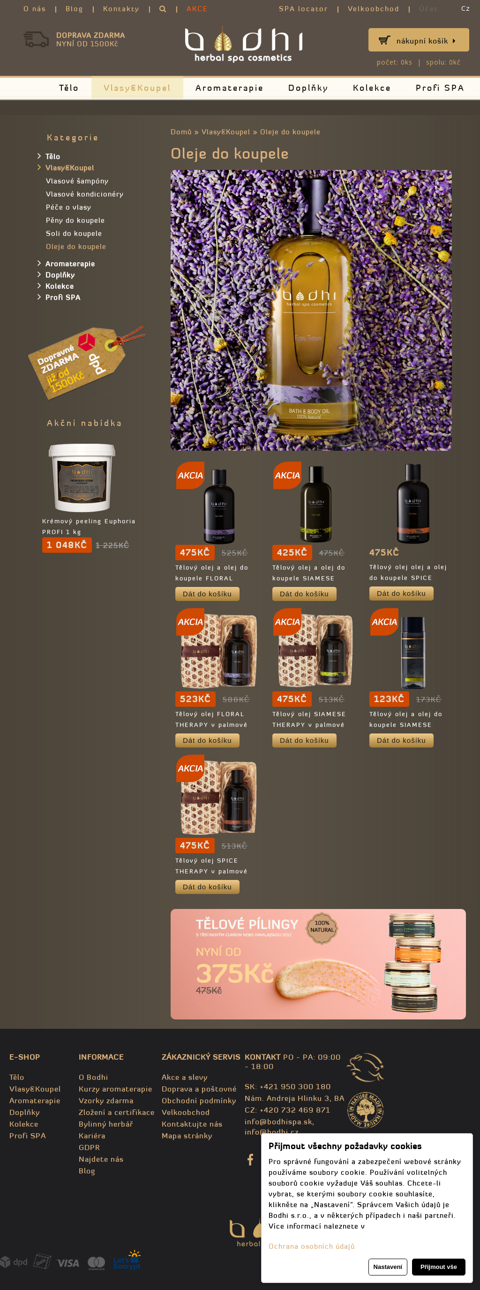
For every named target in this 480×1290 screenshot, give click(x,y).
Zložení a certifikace (117, 1112)
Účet (428, 8)
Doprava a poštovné (199, 1088)
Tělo (69, 87)
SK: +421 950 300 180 (288, 1086)
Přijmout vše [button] (438, 1266)
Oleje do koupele (290, 131)
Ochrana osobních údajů (312, 1246)
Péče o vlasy (68, 207)
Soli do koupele (74, 233)
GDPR (89, 1147)
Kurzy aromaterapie (115, 1088)
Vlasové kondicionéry (85, 194)
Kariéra (92, 1135)
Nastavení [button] (388, 1266)
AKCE (197, 8)
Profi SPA (440, 87)
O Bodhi (93, 1077)
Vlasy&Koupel (137, 87)
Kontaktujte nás (192, 1124)
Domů (181, 131)
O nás (34, 8)
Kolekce (372, 87)
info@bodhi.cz (272, 1131)
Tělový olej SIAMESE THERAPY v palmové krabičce (309, 725)
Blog (74, 8)
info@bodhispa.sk (278, 1121)
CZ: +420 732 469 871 (287, 1109)
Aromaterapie (229, 87)
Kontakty (121, 8)
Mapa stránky (187, 1135)
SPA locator (303, 8)
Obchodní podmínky (199, 1100)
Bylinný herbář (106, 1124)
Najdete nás (101, 1159)
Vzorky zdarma (106, 1100)
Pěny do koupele (75, 220)
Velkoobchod (373, 8)
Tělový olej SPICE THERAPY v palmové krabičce (211, 871)
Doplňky (308, 87)
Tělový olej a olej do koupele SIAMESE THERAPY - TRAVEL (405, 725)
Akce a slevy (185, 1077)
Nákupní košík (426, 40)
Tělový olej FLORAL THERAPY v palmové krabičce (211, 725)
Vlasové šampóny (77, 180)
